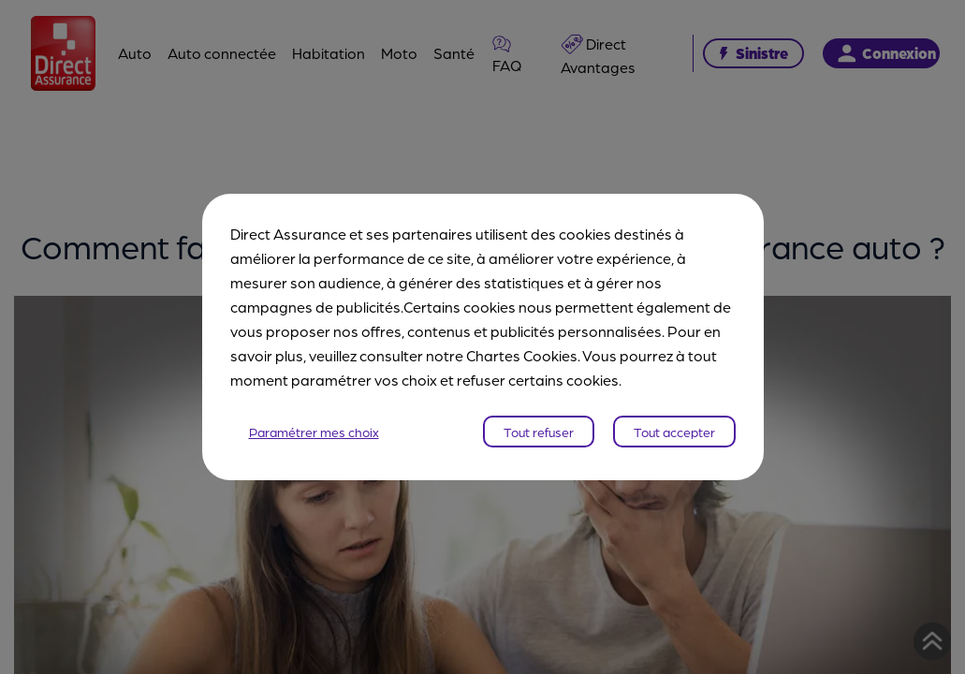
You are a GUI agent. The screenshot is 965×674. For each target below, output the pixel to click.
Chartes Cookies (522, 355)
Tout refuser (539, 431)
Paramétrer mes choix (314, 431)
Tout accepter (674, 431)
